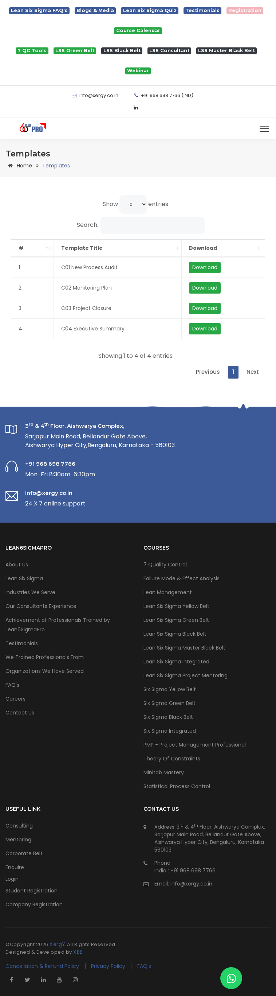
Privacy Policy (109, 966)
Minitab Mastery (163, 772)
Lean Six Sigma (24, 578)
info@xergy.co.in (191, 883)
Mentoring (18, 839)
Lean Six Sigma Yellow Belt (176, 606)
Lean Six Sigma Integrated (176, 661)
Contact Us (19, 712)
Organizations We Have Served (44, 671)
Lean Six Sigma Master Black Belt (184, 647)
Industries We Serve (30, 592)
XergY (58, 944)
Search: (141, 225)
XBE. (78, 952)
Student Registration (31, 890)
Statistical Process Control (176, 786)
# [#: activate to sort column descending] (21, 248)
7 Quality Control (165, 564)
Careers (15, 698)
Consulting (19, 825)
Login (12, 879)
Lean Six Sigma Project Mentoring (185, 675)
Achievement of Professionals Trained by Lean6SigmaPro (57, 624)
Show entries (135, 204)
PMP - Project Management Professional (194, 744)
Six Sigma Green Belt (169, 703)
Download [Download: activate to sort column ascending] (203, 248)
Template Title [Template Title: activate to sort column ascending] (82, 248)
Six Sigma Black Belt (168, 717)
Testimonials (21, 643)
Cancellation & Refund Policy (42, 966)
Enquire (14, 867)
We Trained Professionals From (44, 657)
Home (18, 165)
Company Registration (34, 904)
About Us (16, 564)
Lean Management (167, 592)
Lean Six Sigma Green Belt (176, 620)
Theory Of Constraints (171, 758)
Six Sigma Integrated (169, 731)
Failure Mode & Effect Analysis (181, 578)
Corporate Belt (24, 853)
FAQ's (12, 685)
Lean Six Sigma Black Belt (174, 633)
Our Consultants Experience (40, 606)
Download (204, 267)
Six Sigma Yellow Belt (169, 689)
